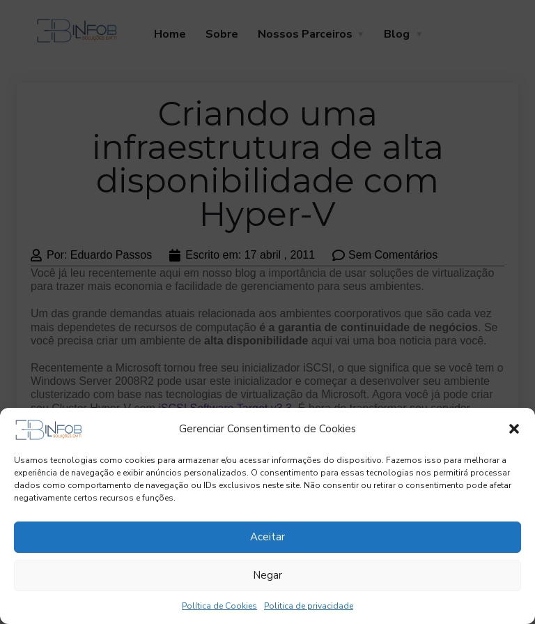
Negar (267, 575)
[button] (514, 429)
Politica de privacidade (308, 605)
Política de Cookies (219, 605)
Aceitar (267, 537)
